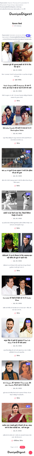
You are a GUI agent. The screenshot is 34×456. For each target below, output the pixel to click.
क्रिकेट (18, 186)
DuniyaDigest (20, 15)
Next (22, 447)
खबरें (16, 80)
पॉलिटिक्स (16, 440)
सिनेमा (19, 80)
